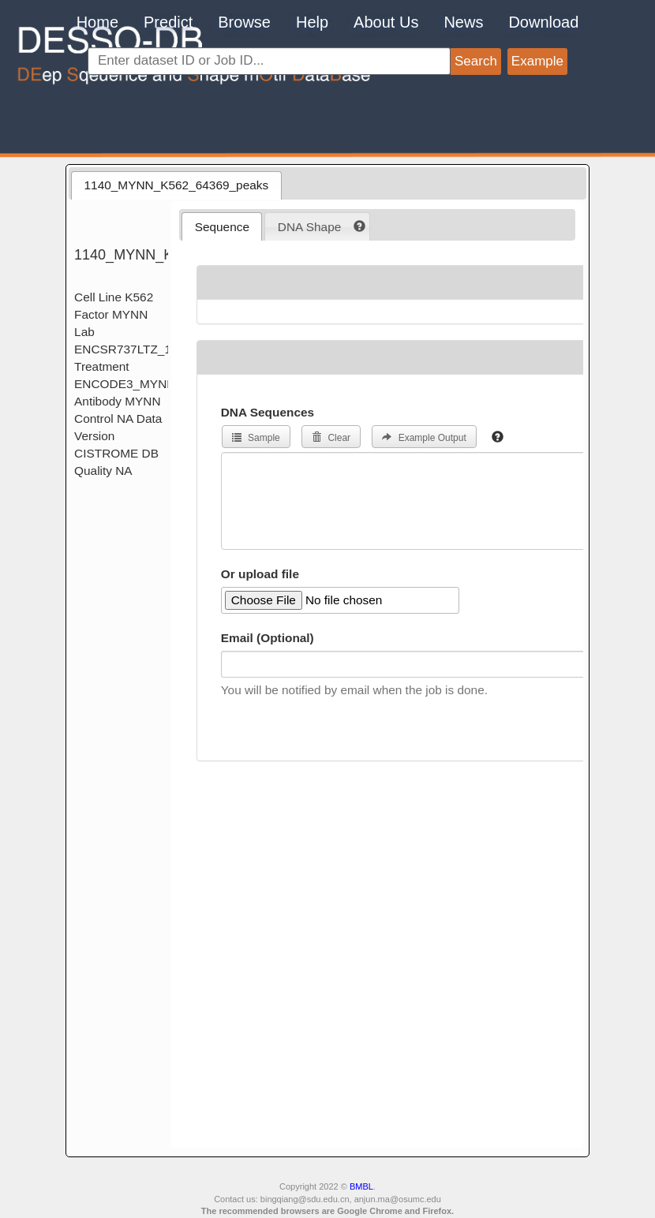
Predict (168, 22)
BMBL (361, 1186)
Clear (331, 437)
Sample (256, 437)
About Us (386, 22)
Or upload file (260, 574)
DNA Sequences (267, 412)
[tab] (176, 185)
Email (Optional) (267, 637)
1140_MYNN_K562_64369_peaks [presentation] (176, 185)
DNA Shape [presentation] (309, 227)
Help (312, 22)
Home (97, 22)
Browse (244, 22)
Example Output (424, 437)
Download (543, 22)
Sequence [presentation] (222, 227)
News (463, 22)
